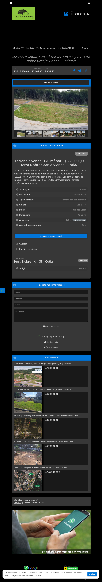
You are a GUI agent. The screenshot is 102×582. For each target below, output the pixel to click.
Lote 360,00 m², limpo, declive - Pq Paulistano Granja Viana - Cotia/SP (42, 390)
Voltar (85, 48)
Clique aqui (18, 503)
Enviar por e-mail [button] (51, 326)
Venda (25, 48)
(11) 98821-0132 (79, 13)
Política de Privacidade (31, 575)
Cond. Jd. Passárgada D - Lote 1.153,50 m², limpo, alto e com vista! (41, 467)
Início (16, 48)
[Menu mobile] (11, 3)
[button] (19, 110)
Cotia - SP (34, 48)
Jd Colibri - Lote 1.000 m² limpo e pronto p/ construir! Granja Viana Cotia (43, 442)
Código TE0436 (68, 48)
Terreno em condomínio (50, 48)
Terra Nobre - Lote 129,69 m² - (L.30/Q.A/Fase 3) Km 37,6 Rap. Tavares (42, 364)
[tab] (21, 82)
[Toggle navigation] (89, 3)
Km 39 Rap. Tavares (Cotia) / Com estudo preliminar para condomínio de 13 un (46, 416)
